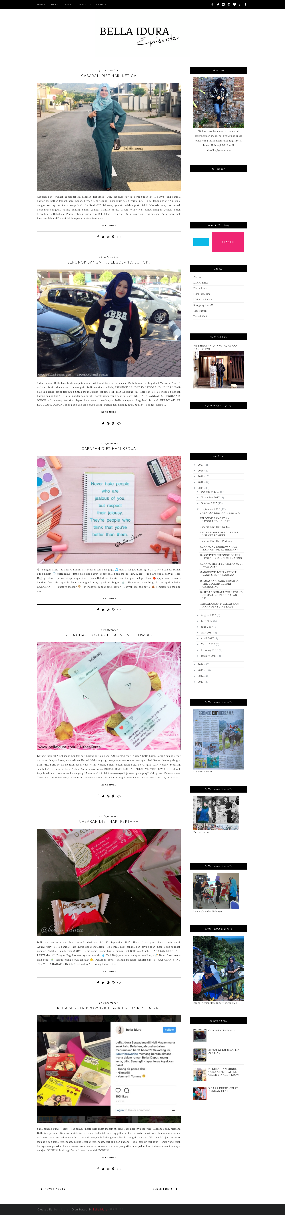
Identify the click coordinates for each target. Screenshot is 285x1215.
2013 (201, 682)
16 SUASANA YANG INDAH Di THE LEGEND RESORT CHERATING (219, 584)
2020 (201, 470)
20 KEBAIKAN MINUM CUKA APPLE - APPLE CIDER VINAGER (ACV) (223, 1072)
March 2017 (208, 644)
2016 (201, 664)
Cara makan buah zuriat (222, 1030)
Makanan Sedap (202, 299)
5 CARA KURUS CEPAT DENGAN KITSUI (223, 1090)
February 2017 (210, 650)
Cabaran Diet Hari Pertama (109, 821)
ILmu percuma (202, 294)
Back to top (115, 1208)
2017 (201, 488)
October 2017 (209, 503)
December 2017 (210, 491)
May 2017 (207, 632)
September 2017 (211, 509)
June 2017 (207, 626)
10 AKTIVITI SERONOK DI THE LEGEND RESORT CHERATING (221, 557)
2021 (201, 464)
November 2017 (210, 497)
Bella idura (60, 1209)
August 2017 (209, 615)
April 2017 (207, 638)
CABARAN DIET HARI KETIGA (109, 76)
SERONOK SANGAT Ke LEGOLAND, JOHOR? (108, 262)
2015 (201, 670)
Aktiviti (198, 277)
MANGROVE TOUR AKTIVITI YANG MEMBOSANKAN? (219, 574)
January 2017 (209, 656)
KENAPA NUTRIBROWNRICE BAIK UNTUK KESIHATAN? (109, 1008)
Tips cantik (200, 310)
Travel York (200, 316)
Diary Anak (200, 288)
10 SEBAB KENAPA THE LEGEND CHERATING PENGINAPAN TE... (221, 595)
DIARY (54, 4)
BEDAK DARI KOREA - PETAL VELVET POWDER (109, 635)
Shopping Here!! (203, 305)
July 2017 (207, 621)
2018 (201, 482)
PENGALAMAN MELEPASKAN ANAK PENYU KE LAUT (219, 605)
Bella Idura (100, 1209)
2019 (201, 476)
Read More (108, 225)
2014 (201, 676)
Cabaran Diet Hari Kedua (109, 448)
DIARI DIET (201, 282)
